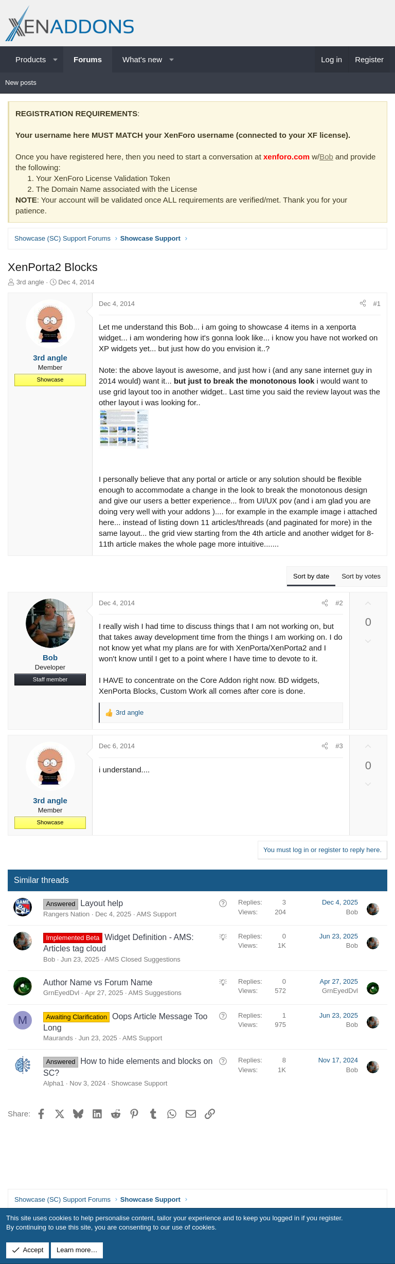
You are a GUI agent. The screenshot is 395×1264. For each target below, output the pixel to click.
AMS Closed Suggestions (142, 959)
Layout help (101, 903)
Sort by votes (361, 576)
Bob (326, 156)
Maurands (58, 1038)
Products (30, 59)
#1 (377, 304)
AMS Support (156, 914)
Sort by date (311, 576)
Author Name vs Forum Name (98, 982)
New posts (21, 82)
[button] (55, 59)
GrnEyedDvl (61, 993)
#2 (339, 603)
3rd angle (30, 282)
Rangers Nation (66, 914)
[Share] (363, 304)
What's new (142, 59)
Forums (88, 59)
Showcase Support (139, 1083)
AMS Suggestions (155, 993)
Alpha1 (53, 1083)
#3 (339, 746)
